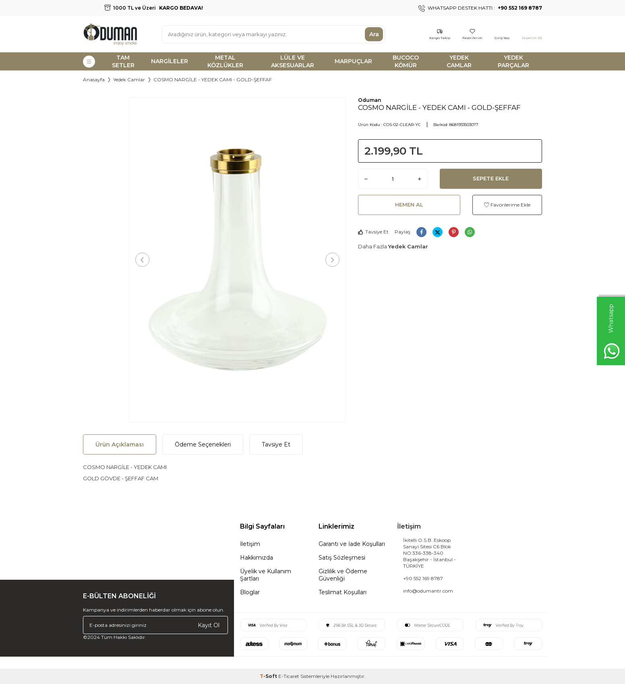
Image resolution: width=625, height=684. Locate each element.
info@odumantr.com (428, 591)
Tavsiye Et (373, 232)
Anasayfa (94, 79)
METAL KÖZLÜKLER (225, 61)
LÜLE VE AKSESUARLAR (292, 61)
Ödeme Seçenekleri (203, 444)
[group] (237, 259)
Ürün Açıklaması (119, 444)
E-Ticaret (288, 676)
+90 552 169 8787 (423, 578)
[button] (142, 259)
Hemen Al (409, 204)
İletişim (250, 544)
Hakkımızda (256, 557)
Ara (374, 34)
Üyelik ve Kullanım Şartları (265, 575)
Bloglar (250, 592)
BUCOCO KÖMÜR (406, 61)
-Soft (269, 676)
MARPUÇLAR (353, 61)
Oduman (369, 100)
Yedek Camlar (129, 79)
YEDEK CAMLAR (459, 61)
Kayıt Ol (208, 624)
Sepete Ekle (491, 178)
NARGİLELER (169, 61)
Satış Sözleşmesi (342, 557)
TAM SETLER (123, 61)
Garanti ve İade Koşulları (352, 544)
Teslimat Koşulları (342, 592)
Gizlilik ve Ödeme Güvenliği (343, 575)
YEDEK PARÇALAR (513, 61)
